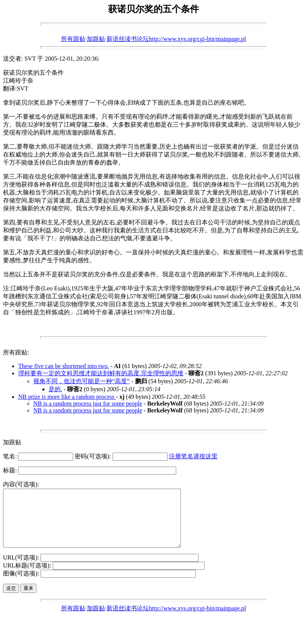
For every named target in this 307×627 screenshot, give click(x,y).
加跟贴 (96, 39)
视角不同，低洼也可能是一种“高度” (81, 381)
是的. (55, 389)
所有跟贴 (73, 39)
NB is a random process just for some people (87, 403)
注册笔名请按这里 (193, 456)
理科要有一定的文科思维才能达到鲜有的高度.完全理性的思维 (100, 373)
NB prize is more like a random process (67, 396)
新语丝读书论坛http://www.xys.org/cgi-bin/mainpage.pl (176, 39)
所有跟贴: (16, 352)
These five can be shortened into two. (63, 366)
